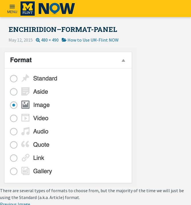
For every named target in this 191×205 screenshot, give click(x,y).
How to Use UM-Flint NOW (93, 40)
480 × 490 (50, 40)
